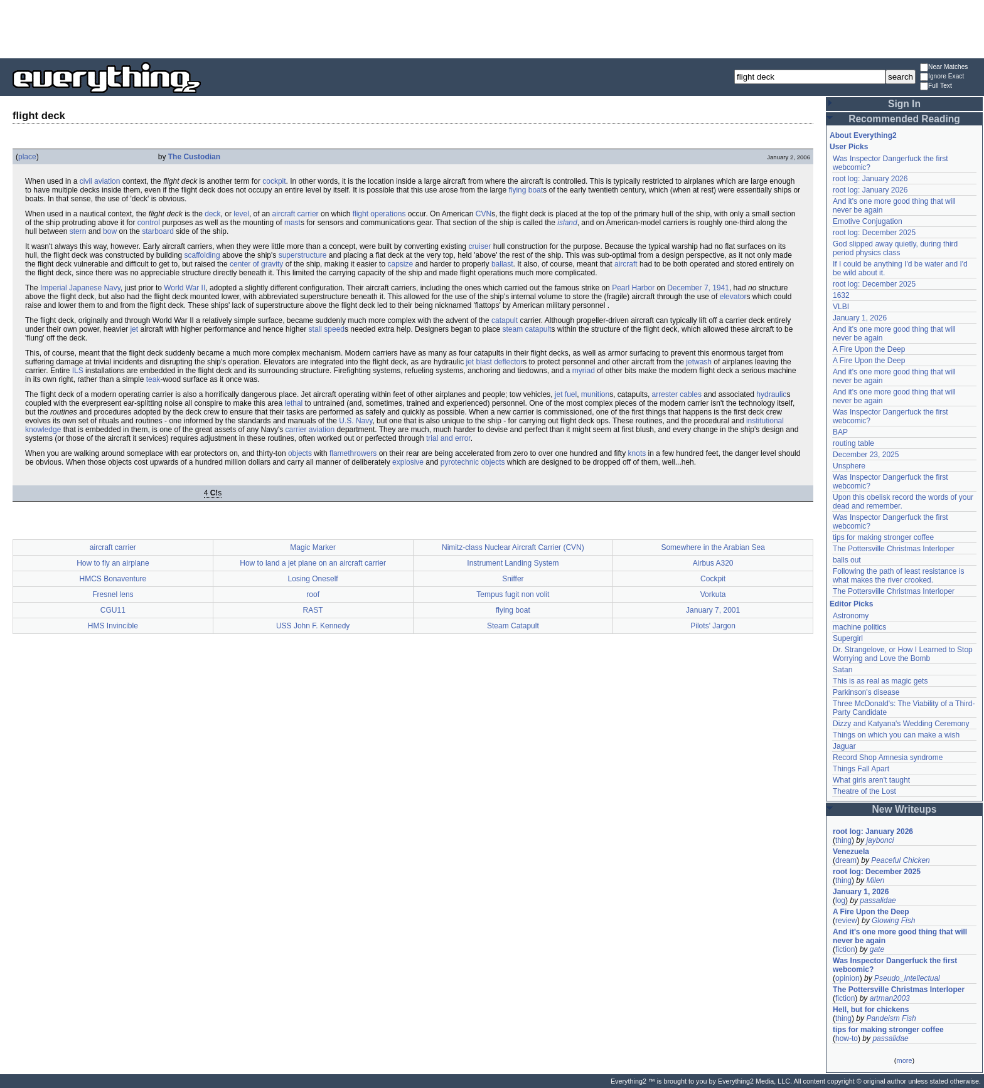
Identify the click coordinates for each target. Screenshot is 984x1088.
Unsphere (849, 466)
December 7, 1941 (698, 287)
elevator (733, 296)
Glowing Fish (893, 920)
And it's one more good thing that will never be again (900, 936)
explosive (408, 462)
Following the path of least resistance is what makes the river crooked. (898, 575)
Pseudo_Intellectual (907, 978)
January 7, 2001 (713, 610)
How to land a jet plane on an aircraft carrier (313, 563)
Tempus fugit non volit (512, 594)
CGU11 (113, 610)
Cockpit (712, 578)
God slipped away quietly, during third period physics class (895, 248)
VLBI (841, 306)
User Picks (849, 146)
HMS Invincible (113, 625)
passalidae (878, 900)
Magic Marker (313, 547)
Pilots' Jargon (712, 625)
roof (312, 594)
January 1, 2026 (860, 318)
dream (846, 860)
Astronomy (851, 615)
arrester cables (677, 394)
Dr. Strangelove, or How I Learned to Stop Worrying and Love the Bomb (903, 654)
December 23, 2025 (866, 454)
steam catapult (527, 329)
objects (300, 453)
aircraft (626, 264)
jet (134, 329)
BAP (840, 432)
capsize (400, 264)
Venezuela (851, 851)
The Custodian (194, 156)
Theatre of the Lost (864, 791)
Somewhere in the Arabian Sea (712, 547)
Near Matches (944, 67)
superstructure (303, 255)
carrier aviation (310, 429)
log (840, 900)
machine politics (859, 627)
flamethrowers (353, 453)
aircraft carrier (295, 213)
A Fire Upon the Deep (869, 349)
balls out (847, 560)
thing (843, 840)
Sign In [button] (904, 103)
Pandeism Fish (891, 1018)
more (904, 1060)
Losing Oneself (313, 578)
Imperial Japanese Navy (80, 287)
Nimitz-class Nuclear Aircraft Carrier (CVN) (513, 547)
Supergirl (848, 638)
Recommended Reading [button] (904, 119)
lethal (294, 403)
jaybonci (880, 840)
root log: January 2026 (870, 178)
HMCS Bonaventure (113, 578)
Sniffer (512, 578)
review (846, 920)
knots (637, 453)
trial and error (448, 438)
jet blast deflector (494, 361)
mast (292, 222)
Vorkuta (713, 594)
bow (110, 231)
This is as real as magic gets (880, 681)
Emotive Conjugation (867, 221)
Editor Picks (851, 603)
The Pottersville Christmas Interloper (894, 548)
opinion (847, 978)
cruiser (479, 246)
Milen (875, 880)
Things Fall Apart (861, 768)
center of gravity (256, 264)
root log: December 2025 (874, 232)
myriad (583, 370)
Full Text (936, 86)
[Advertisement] (492, 28)
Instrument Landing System (513, 563)
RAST (313, 610)
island (567, 222)
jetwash (699, 361)
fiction (845, 949)
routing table (853, 443)
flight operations (379, 213)
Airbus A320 (713, 563)
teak (153, 379)
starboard (158, 231)
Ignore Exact (942, 77)
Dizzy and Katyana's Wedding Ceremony (901, 723)
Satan (842, 669)
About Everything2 (863, 135)
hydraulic (771, 394)
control (148, 222)
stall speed (327, 329)
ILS (77, 370)
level (241, 213)
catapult (504, 320)
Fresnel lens (112, 594)
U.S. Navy (355, 420)
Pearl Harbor (633, 287)
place (27, 156)
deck (212, 213)
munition (595, 394)
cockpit (274, 181)
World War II (184, 287)
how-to (846, 1038)
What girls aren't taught (871, 780)
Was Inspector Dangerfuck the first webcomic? (895, 965)
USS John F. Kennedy (313, 625)
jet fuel (566, 394)
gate (877, 949)
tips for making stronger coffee (883, 537)
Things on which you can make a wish (896, 735)
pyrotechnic (460, 462)
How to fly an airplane (113, 563)
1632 (841, 295)
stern (78, 231)
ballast (502, 264)
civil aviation (100, 181)
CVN (483, 213)
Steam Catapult (513, 625)
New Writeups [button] (904, 809)
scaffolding (202, 255)
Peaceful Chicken (900, 860)
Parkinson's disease (866, 692)
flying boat (525, 190)
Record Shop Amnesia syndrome (888, 757)
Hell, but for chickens (871, 1009)
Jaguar (844, 746)
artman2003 (890, 998)
